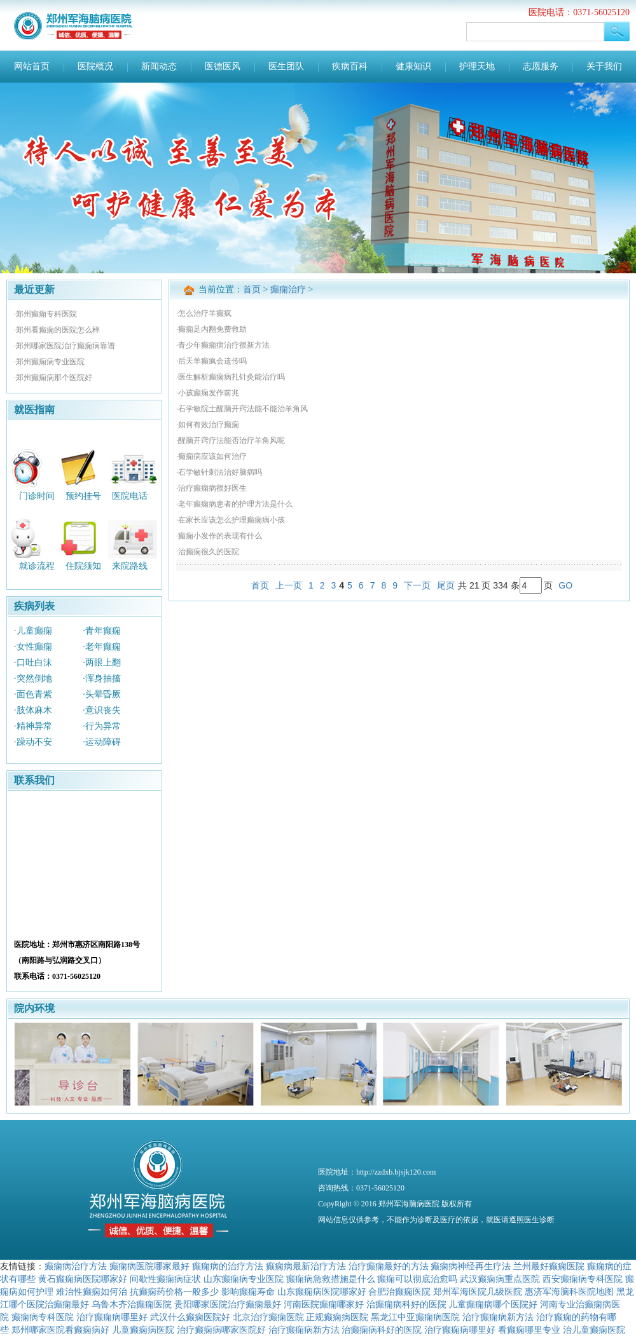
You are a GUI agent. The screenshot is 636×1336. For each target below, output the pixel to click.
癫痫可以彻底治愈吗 (417, 1279)
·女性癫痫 (33, 646)
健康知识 (413, 66)
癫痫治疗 (288, 289)
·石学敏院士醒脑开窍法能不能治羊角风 (242, 408)
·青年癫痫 (102, 631)
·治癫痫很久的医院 (207, 551)
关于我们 (604, 66)
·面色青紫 (33, 694)
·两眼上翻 (102, 662)
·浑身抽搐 (102, 678)
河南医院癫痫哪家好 (324, 1304)
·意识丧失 (102, 710)
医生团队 (286, 66)
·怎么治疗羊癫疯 (204, 313)
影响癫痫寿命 (248, 1291)
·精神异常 (33, 726)
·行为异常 (102, 726)
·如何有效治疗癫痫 (207, 424)
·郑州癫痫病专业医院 (49, 361)
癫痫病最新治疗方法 (306, 1266)
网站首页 (32, 66)
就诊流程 (37, 566)
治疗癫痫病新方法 (498, 1317)
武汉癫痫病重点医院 (500, 1279)
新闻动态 (159, 66)
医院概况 (95, 66)
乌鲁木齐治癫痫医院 (132, 1304)
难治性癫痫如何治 (91, 1291)
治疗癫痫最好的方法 (389, 1266)
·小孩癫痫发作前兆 (207, 392)
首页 (252, 289)
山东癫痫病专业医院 (244, 1279)
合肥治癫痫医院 (399, 1291)
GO (565, 585)
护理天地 (477, 66)
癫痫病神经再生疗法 (471, 1266)
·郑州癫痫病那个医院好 (53, 377)
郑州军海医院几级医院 (477, 1291)
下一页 (417, 585)
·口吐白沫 (33, 662)
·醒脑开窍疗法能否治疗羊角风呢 (230, 440)
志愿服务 (540, 66)
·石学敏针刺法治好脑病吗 (219, 472)
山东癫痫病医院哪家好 (321, 1291)
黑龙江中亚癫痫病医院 (415, 1317)
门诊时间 (37, 495)
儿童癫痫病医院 (143, 1330)
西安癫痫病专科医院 (583, 1279)
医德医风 (222, 66)
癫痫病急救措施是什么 (330, 1279)
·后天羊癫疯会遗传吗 (211, 361)
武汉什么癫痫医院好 (190, 1317)
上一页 (288, 585)
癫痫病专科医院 (42, 1317)
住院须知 (83, 566)
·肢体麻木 (33, 710)
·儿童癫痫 (33, 631)
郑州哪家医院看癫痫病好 (60, 1330)
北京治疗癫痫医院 (268, 1317)
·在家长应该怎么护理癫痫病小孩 (230, 519)
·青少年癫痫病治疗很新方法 (223, 345)
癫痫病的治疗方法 (227, 1266)
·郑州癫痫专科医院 (45, 314)
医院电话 (130, 495)
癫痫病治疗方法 (76, 1266)
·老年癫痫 (102, 646)
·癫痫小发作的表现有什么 (219, 535)
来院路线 (130, 566)
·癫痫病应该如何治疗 (211, 456)
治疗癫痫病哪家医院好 (221, 1330)
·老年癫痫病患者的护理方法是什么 (234, 504)
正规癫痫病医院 (337, 1317)
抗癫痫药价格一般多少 (174, 1291)
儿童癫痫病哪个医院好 (492, 1304)
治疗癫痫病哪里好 (112, 1317)
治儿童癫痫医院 (594, 1330)
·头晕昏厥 (102, 694)
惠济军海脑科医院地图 (569, 1291)
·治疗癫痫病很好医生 (211, 488)
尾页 (446, 585)
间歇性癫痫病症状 (165, 1279)
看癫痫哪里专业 (529, 1330)
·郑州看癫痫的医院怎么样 (57, 329)
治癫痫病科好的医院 (406, 1304)
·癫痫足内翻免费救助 (211, 329)
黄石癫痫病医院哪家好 (82, 1279)
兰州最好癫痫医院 (548, 1266)
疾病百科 (350, 66)
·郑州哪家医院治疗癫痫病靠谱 (64, 345)
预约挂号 (83, 495)
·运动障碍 (102, 742)
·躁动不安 (33, 742)
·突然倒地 (33, 678)
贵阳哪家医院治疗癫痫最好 (227, 1304)
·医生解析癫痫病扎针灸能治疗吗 (230, 376)
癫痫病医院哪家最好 (149, 1266)
